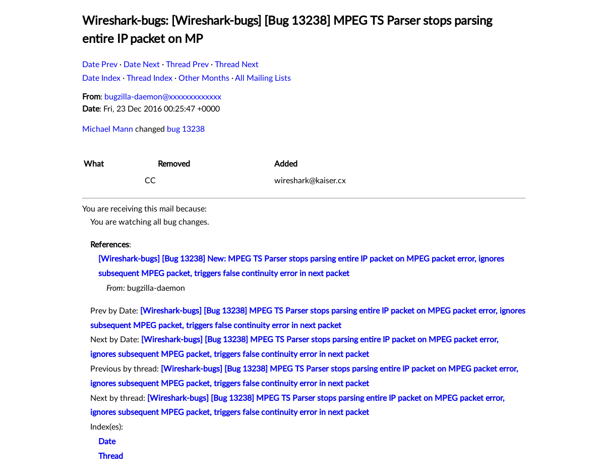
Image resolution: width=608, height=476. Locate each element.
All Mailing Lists (263, 78)
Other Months (203, 78)
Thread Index (149, 78)
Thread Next (237, 65)
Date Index (101, 78)
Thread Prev (187, 65)
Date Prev (99, 65)
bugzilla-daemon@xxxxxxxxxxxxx (162, 97)
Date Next (142, 65)
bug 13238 (186, 129)
